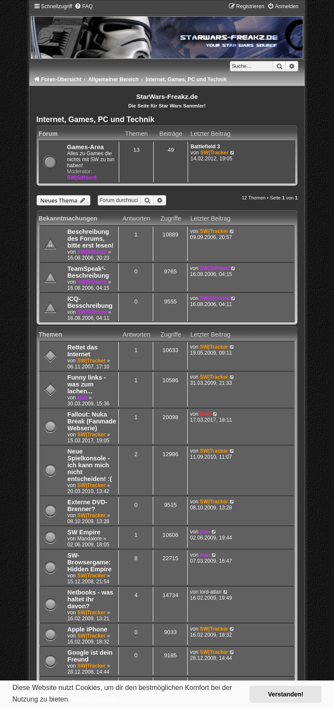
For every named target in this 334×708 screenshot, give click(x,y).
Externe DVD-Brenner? (88, 505)
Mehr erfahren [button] (95, 699)
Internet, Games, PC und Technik (96, 119)
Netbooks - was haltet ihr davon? (90, 599)
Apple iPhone (88, 629)
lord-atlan (210, 592)
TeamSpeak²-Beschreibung (88, 272)
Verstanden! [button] (285, 694)
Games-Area (85, 147)
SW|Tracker (214, 153)
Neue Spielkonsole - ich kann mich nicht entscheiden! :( (90, 465)
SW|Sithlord (82, 178)
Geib (205, 414)
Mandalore (89, 539)
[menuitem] (83, 6)
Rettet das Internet (83, 351)
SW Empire (84, 532)
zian (82, 398)
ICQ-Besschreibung (90, 302)
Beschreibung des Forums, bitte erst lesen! (91, 238)
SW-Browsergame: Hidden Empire (89, 562)
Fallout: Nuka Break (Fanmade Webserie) (92, 421)
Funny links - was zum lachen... (87, 384)
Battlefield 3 (205, 147)
